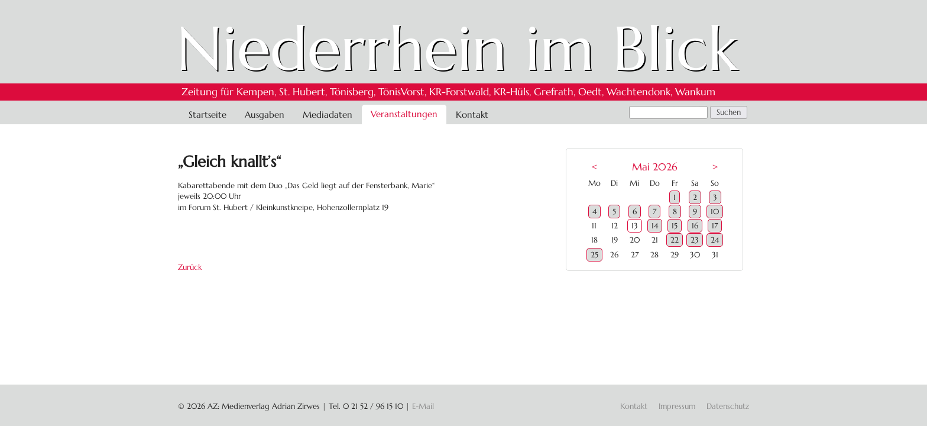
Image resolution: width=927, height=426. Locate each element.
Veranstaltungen (404, 114)
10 (715, 211)
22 (674, 240)
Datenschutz (727, 406)
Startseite (207, 114)
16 (695, 226)
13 (634, 226)
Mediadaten (327, 114)
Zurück (190, 267)
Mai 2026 (654, 167)
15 (675, 226)
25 (594, 255)
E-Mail (423, 406)
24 (715, 240)
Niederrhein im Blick (457, 48)
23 (695, 240)
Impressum (677, 406)
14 (655, 226)
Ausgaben (264, 114)
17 (715, 226)
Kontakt (472, 114)
